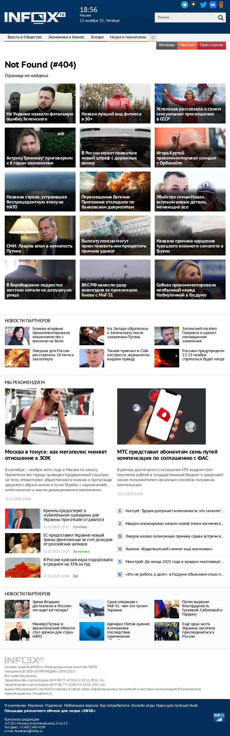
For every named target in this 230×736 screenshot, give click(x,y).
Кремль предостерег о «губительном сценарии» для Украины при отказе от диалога (73, 515)
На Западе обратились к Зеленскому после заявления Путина (127, 332)
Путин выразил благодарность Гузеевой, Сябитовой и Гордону (202, 608)
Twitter (203, 4)
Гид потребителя (114, 705)
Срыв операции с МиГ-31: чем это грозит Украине (127, 606)
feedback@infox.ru (29, 731)
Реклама (35, 705)
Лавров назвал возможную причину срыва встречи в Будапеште (175, 536)
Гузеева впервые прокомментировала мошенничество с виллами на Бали (51, 334)
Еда (75, 576)
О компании (15, 705)
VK (212, 4)
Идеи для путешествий (176, 705)
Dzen (194, 4)
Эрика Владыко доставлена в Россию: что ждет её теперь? (52, 606)
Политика (80, 527)
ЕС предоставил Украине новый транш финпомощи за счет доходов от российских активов (77, 540)
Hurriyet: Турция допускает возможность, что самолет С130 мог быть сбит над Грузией (175, 511)
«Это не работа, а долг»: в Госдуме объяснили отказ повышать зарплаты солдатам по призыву (175, 574)
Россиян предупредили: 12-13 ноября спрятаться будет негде (203, 355)
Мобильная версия (81, 705)
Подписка (53, 705)
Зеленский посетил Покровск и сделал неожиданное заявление (199, 334)
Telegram (184, 4)
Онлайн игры (142, 705)
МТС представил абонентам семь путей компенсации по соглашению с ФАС (167, 455)
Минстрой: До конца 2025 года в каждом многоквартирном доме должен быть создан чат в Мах (175, 561)
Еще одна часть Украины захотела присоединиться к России (198, 630)
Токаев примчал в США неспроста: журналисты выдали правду (128, 355)
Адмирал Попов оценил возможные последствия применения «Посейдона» (128, 632)
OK (222, 4)
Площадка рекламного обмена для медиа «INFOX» (50, 711)
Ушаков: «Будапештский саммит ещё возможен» (169, 549)
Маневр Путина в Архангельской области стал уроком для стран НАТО (53, 630)
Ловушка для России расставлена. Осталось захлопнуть (53, 355)
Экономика (81, 551)
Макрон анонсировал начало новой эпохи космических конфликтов (175, 523)
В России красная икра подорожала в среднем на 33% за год (78, 562)
